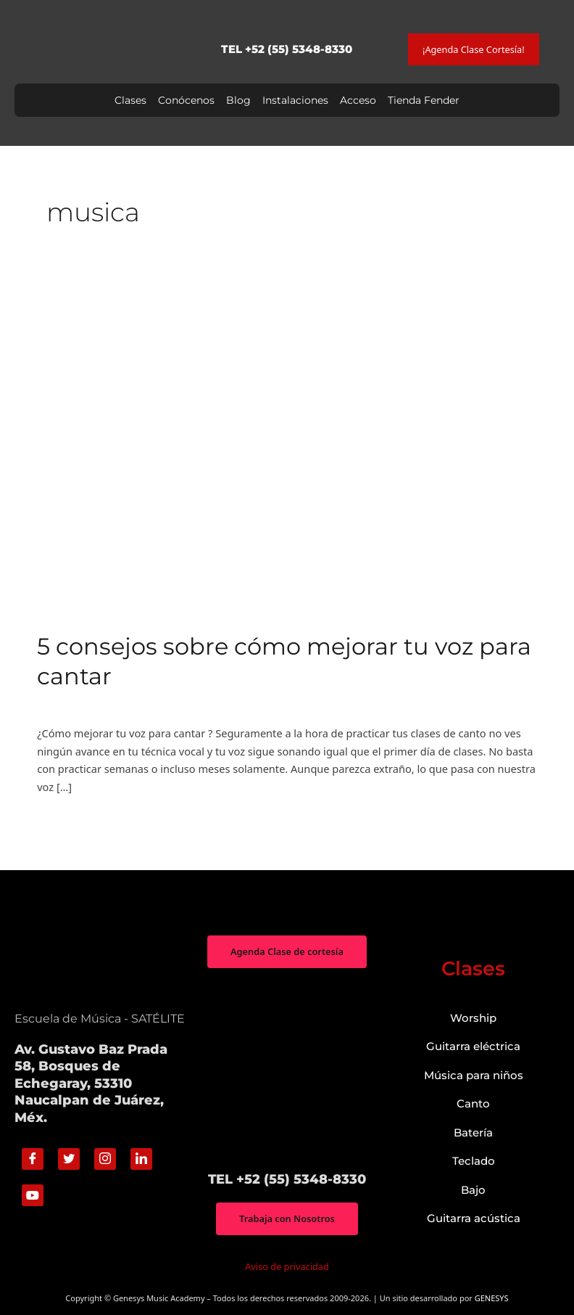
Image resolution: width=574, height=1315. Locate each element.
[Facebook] (32, 1159)
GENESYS (492, 1298)
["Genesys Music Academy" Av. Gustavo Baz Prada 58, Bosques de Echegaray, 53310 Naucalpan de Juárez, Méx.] (287, 1070)
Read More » (68, 820)
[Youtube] (32, 1195)
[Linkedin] (141, 1159)
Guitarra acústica (473, 1218)
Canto (51, 703)
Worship (473, 1018)
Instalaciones (295, 100)
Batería (473, 1132)
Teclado (473, 1161)
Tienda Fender (423, 100)
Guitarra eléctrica (473, 1046)
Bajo (473, 1190)
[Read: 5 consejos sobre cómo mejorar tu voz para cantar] (287, 447)
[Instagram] (105, 1159)
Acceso (358, 100)
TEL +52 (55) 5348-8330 (286, 49)
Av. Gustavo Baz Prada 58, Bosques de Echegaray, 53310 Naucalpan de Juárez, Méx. (90, 1083)
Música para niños (473, 1075)
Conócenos (186, 100)
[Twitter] (69, 1159)
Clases (130, 100)
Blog (238, 100)
